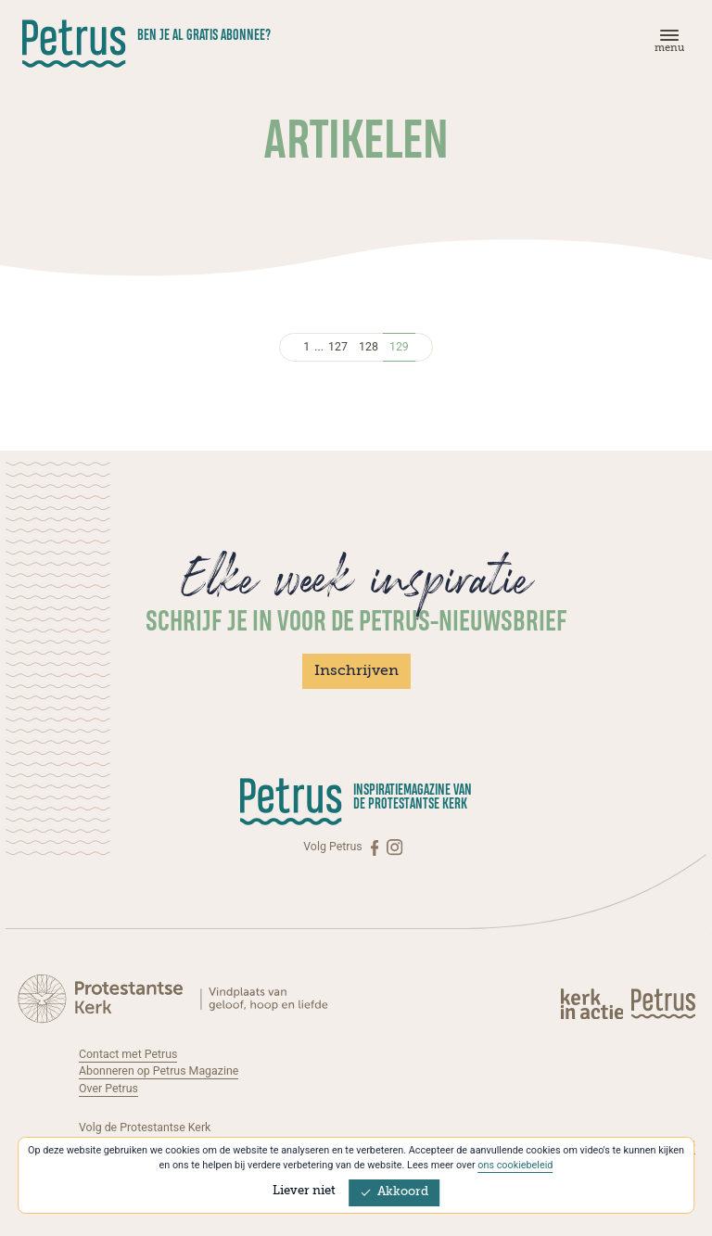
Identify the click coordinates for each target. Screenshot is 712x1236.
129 (399, 346)
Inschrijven (356, 671)
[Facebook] (376, 847)
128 (368, 346)
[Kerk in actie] (593, 1004)
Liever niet (304, 1191)
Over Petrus (108, 1088)
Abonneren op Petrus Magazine (158, 1070)
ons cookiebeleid (515, 1165)
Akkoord (394, 1192)
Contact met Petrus (128, 1054)
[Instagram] (394, 847)
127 (338, 346)
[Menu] (666, 45)
